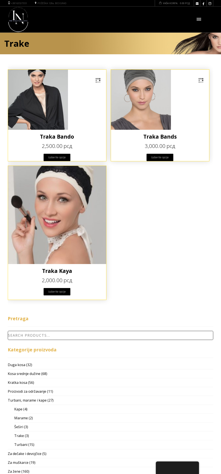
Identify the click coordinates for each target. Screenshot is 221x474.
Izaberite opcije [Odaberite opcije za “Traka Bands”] (160, 157)
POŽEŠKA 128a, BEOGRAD (52, 3)
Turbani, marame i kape (27, 400)
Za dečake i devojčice (24, 453)
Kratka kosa (17, 382)
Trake (19, 435)
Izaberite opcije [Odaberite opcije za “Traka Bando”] (57, 157)
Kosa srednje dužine (24, 373)
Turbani (20, 444)
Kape (18, 409)
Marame (21, 418)
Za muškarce (18, 462)
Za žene (14, 471)
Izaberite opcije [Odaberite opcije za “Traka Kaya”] (57, 291)
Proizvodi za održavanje (27, 391)
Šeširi (18, 426)
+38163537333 (19, 3)
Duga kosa (16, 364)
